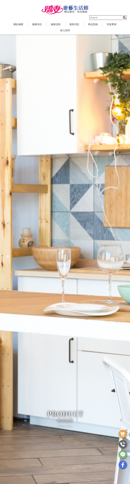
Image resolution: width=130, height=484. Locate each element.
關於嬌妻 (18, 24)
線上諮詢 (65, 30)
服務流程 (56, 24)
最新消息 (74, 24)
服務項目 (37, 24)
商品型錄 (93, 24)
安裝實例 (111, 24)
